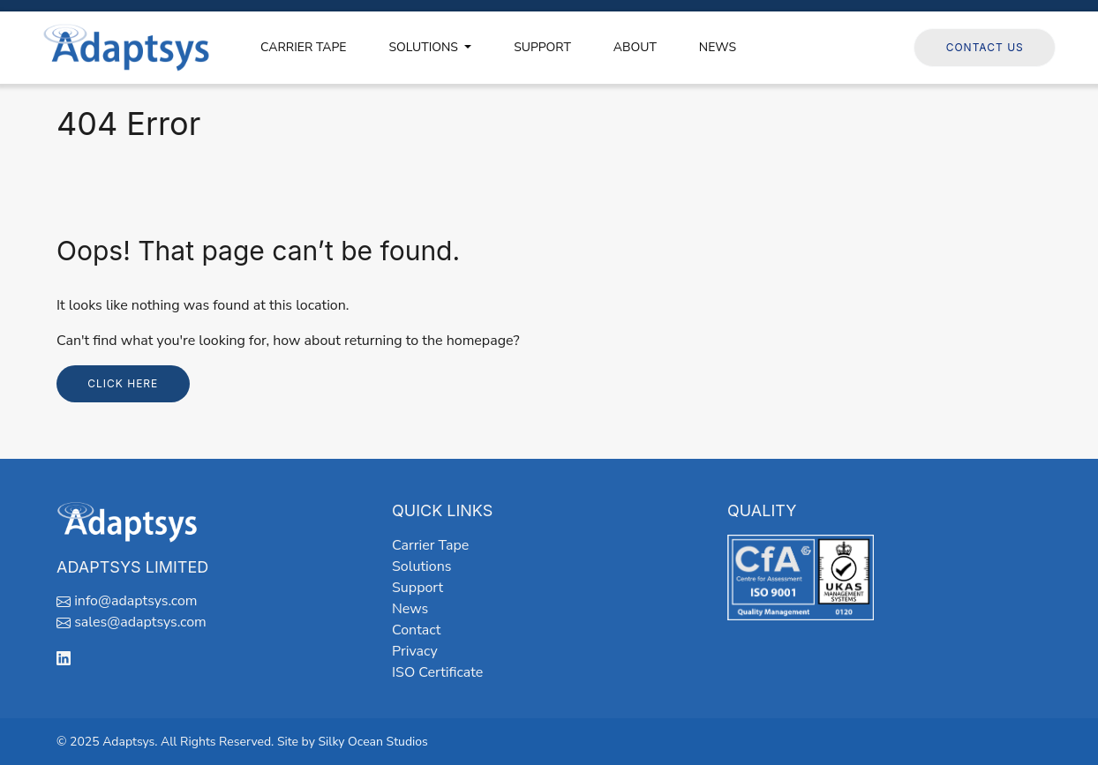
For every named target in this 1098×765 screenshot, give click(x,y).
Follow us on (857, 46)
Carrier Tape (430, 545)
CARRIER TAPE (303, 47)
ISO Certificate (437, 672)
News (410, 609)
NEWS (717, 47)
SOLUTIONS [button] (424, 47)
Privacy (415, 651)
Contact (416, 630)
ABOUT (635, 47)
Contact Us (985, 47)
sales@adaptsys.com (140, 622)
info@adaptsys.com (135, 601)
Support (417, 587)
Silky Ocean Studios (372, 741)
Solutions (421, 566)
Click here (122, 383)
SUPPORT (542, 47)
